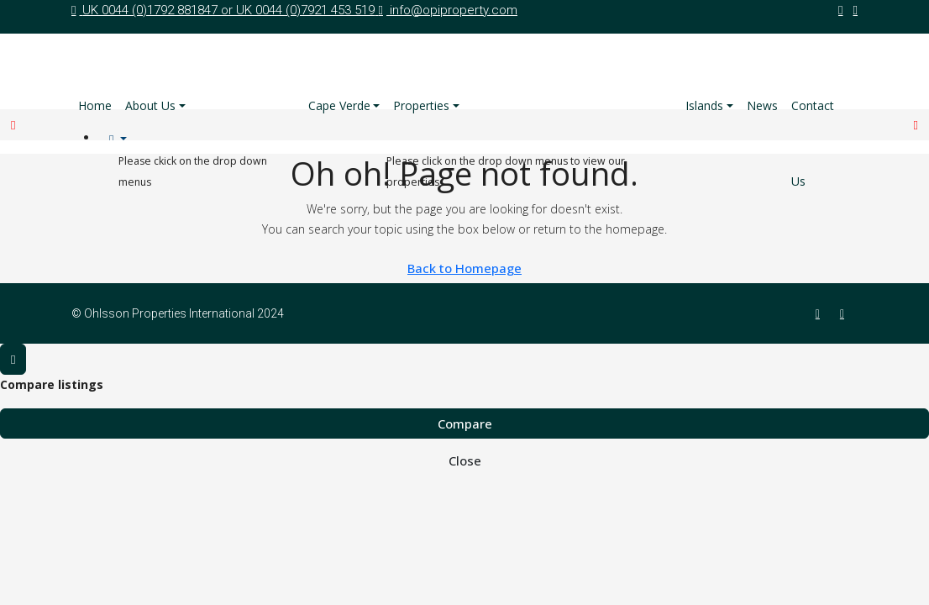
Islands (704, 105)
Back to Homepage (464, 268)
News (762, 105)
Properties (421, 105)
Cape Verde (339, 105)
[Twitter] (845, 313)
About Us (150, 105)
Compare (465, 423)
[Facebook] (821, 313)
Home (95, 105)
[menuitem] (118, 139)
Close (465, 460)
